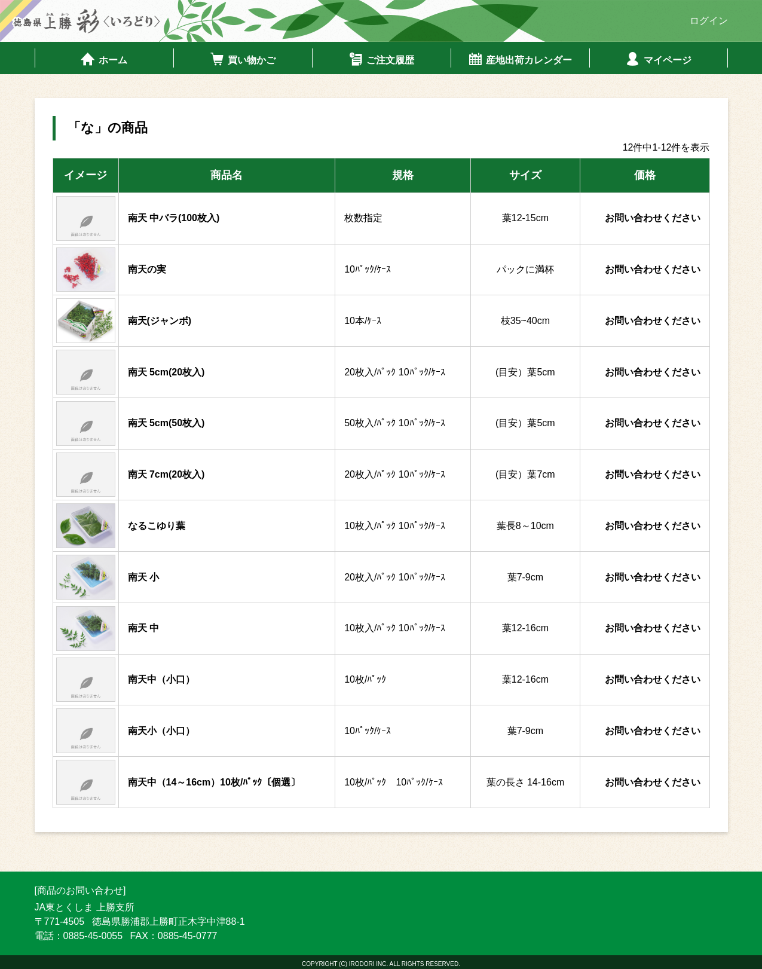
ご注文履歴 (381, 58)
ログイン (709, 21)
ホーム (103, 58)
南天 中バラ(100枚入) (174, 217)
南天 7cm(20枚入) (166, 474)
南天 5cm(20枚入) (166, 371)
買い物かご (242, 58)
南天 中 (143, 627)
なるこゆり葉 (156, 524)
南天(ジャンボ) (160, 319)
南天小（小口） (161, 730)
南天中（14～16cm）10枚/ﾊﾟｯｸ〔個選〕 (214, 781)
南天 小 (143, 576)
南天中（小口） (161, 679)
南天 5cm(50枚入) (166, 422)
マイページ (658, 58)
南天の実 (147, 269)
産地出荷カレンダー (519, 58)
